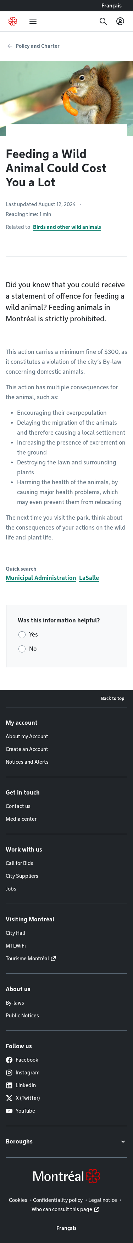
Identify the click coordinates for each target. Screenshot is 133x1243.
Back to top (112, 698)
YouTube (20, 1110)
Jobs (11, 889)
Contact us (18, 806)
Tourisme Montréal (27, 958)
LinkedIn (21, 1085)
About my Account (27, 736)
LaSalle (89, 578)
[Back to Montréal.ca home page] (13, 21)
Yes (33, 634)
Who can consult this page (62, 1209)
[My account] (120, 21)
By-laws (15, 1003)
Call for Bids (19, 863)
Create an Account (27, 749)
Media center (21, 819)
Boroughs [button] (19, 1141)
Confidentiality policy (58, 1200)
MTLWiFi (16, 946)
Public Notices (22, 1015)
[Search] (103, 21)
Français (111, 6)
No (33, 648)
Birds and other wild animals (67, 227)
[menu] (33, 21)
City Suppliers (22, 876)
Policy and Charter (38, 46)
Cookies (18, 1200)
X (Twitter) (23, 1098)
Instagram (22, 1072)
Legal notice (102, 1200)
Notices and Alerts (27, 762)
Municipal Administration (41, 578)
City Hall (15, 933)
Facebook (22, 1059)
